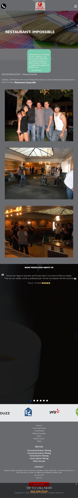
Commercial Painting (39, 428)
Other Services (39, 461)
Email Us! (39, 478)
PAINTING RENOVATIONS (11, 74)
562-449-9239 (36, 70)
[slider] (46, 283)
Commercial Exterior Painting (39, 450)
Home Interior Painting (39, 458)
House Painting (39, 431)
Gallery (39, 436)
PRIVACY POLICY (39, 439)
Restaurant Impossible (30, 74)
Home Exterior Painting (39, 456)
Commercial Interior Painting (39, 453)
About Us (39, 425)
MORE (39, 441)
